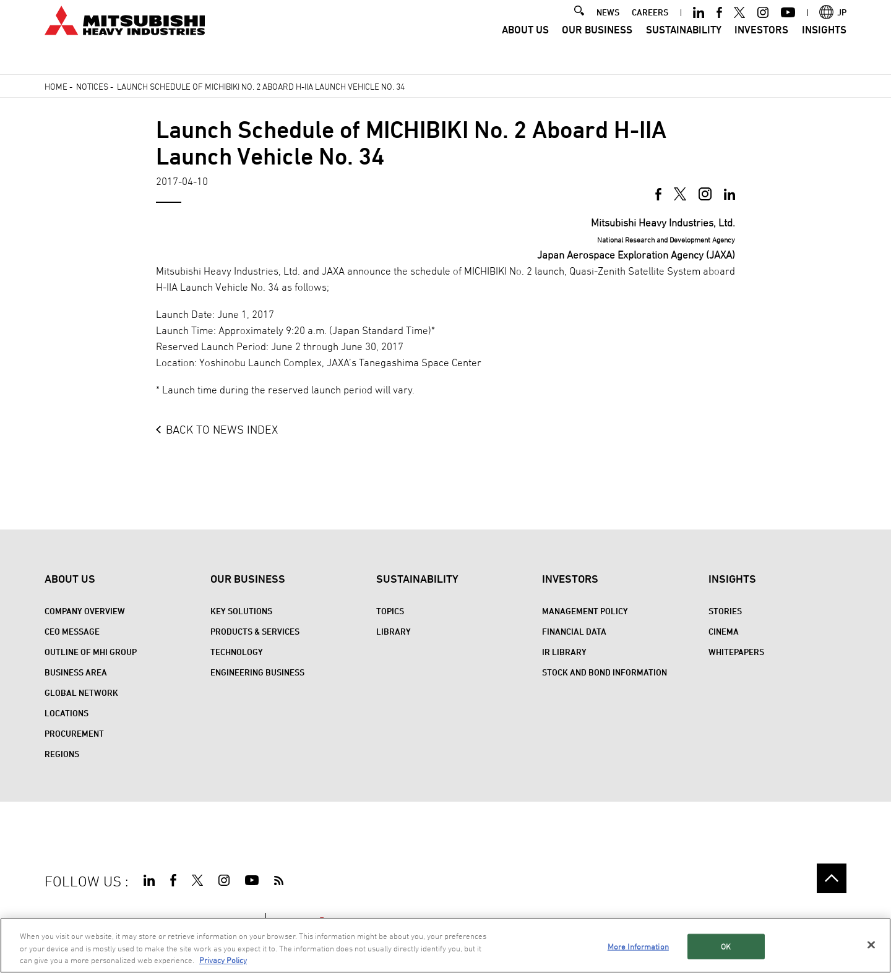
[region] (445, 945)
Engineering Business (257, 672)
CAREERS (650, 29)
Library (393, 631)
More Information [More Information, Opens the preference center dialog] (638, 946)
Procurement (74, 733)
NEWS (607, 29)
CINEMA (723, 631)
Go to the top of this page (831, 878)
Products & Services (254, 631)
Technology (236, 651)
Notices (92, 86)
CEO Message (72, 631)
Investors (761, 46)
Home (56, 86)
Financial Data (574, 631)
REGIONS (62, 753)
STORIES (725, 611)
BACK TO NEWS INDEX (222, 429)
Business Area (76, 672)
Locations (66, 713)
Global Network (81, 692)
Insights (824, 46)
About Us (525, 46)
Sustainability (683, 46)
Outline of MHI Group (91, 651)
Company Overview (85, 611)
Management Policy (585, 611)
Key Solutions (241, 611)
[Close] (871, 944)
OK (726, 946)
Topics (390, 611)
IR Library (564, 651)
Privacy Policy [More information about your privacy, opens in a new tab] (223, 960)
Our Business (597, 46)
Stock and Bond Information (604, 672)
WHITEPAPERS (736, 651)
